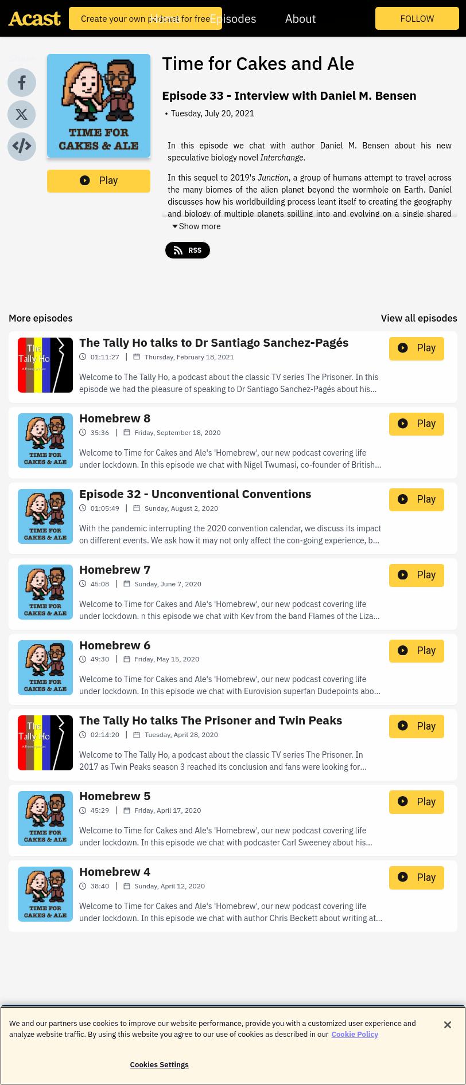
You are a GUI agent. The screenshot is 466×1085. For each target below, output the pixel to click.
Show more (196, 226)
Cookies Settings (159, 1071)
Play (99, 180)
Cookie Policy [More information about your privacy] (355, 1042)
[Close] (447, 1031)
